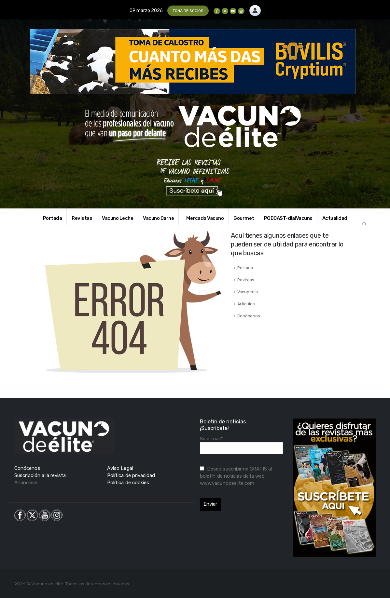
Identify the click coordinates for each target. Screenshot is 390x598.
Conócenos (248, 315)
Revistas (82, 218)
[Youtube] (233, 11)
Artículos (246, 303)
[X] (225, 11)
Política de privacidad (131, 475)
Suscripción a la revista (40, 475)
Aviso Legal (120, 468)
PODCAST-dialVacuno (288, 218)
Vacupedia (247, 291)
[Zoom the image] (255, 8)
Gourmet (243, 218)
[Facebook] (217, 11)
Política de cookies (128, 482)
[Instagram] (241, 11)
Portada (52, 218)
